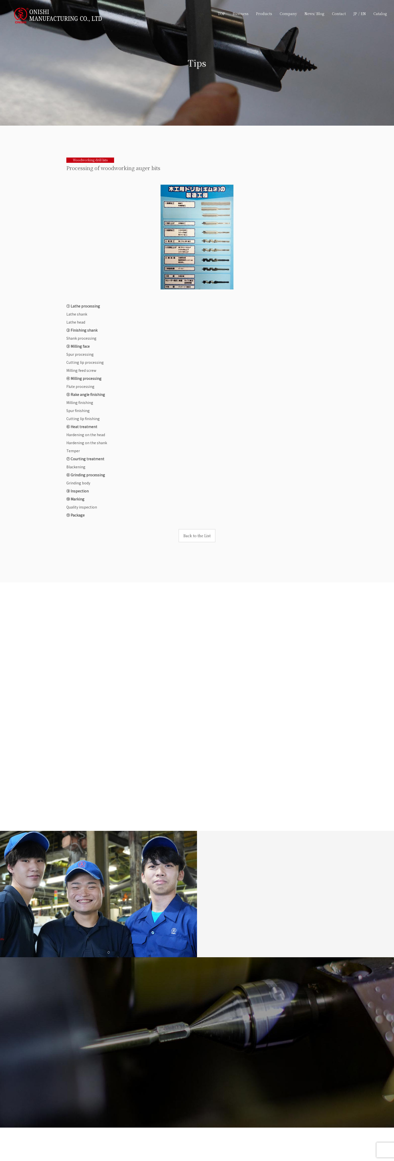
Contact (338, 13)
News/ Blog (314, 13)
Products (264, 13)
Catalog (379, 13)
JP (355, 13)
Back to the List (197, 535)
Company (288, 13)
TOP (221, 13)
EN (362, 13)
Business (240, 13)
